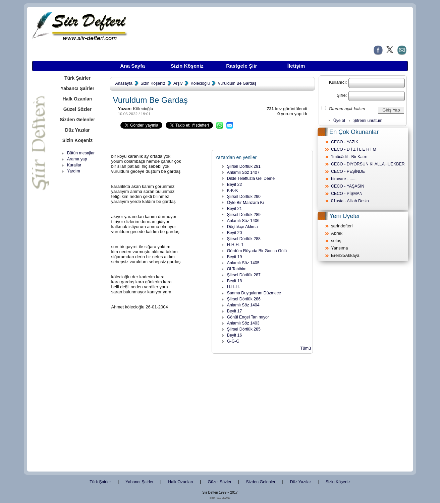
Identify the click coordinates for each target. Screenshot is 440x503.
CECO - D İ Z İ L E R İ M (353, 149)
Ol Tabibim (236, 269)
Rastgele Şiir (241, 66)
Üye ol (339, 120)
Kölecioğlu (200, 83)
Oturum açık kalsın (347, 108)
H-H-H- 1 (235, 244)
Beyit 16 (234, 335)
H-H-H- (233, 287)
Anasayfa (123, 83)
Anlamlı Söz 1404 (243, 305)
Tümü (305, 348)
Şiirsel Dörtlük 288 (244, 238)
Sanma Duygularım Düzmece (254, 293)
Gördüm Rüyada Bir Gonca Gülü (257, 250)
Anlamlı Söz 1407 (243, 172)
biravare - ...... (343, 178)
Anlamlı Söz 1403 (243, 323)
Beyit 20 (234, 232)
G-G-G (233, 341)
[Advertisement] (77, 279)
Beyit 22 (234, 184)
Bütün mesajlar (81, 153)
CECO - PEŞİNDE (348, 171)
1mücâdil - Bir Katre (349, 156)
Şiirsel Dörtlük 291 (244, 166)
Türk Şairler (77, 78)
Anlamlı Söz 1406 (243, 220)
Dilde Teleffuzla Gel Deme (251, 178)
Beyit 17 (234, 311)
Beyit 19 (234, 257)
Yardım (73, 171)
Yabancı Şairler (78, 88)
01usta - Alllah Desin (350, 201)
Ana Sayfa (132, 66)
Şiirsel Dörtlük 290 (244, 196)
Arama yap (77, 159)
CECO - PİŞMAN (347, 193)
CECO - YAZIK (344, 142)
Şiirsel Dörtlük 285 (244, 329)
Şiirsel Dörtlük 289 (244, 214)
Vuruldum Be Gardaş (237, 83)
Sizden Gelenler (77, 119)
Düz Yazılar (77, 130)
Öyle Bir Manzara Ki (245, 202)
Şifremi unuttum (367, 120)
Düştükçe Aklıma (242, 226)
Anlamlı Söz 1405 (243, 263)
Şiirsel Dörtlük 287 (244, 275)
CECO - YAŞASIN (347, 186)
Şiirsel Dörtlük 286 (244, 299)
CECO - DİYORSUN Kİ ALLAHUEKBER (368, 164)
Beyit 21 (234, 208)
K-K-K (232, 190)
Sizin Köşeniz (187, 66)
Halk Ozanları (77, 98)
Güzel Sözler (77, 109)
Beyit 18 (234, 281)
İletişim (296, 66)
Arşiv (177, 83)
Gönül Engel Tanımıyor (248, 317)
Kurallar (74, 165)
